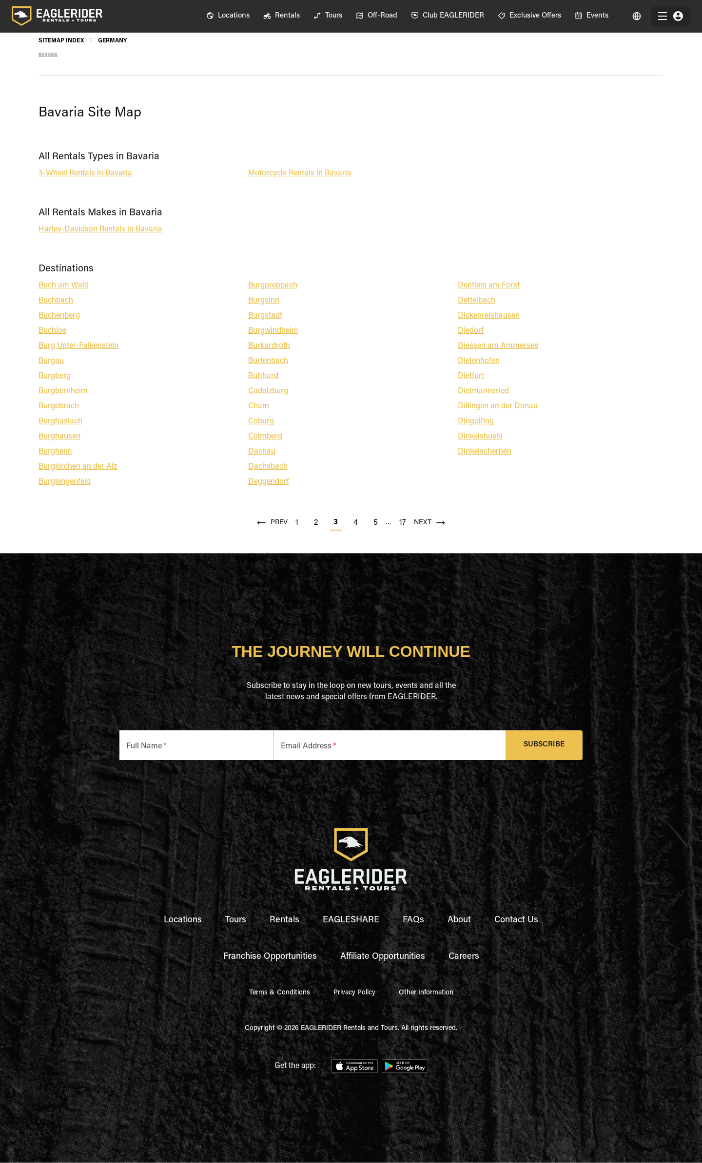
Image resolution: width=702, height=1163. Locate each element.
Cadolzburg (268, 391)
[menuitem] (227, 16)
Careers (463, 957)
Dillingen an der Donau (498, 406)
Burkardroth (269, 346)
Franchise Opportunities (270, 957)
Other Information (426, 993)
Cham (258, 406)
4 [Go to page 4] (356, 523)
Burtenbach (268, 361)
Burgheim (55, 452)
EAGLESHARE (351, 920)
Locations (183, 920)
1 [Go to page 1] (297, 523)
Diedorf (471, 331)
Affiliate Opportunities (382, 957)
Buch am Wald (64, 285)
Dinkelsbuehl (480, 436)
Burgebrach (59, 406)
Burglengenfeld (65, 482)
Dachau (261, 452)
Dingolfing (476, 421)
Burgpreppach (272, 285)
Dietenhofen (479, 361)
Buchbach (56, 301)
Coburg (261, 421)
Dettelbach (476, 301)
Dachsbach (268, 467)
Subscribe (544, 745)
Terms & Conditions (279, 993)
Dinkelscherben (484, 452)
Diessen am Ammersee (498, 346)
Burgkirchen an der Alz (78, 467)
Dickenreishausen (489, 316)
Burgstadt (265, 316)
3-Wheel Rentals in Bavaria (85, 173)
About (459, 920)
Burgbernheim (63, 391)
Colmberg (265, 436)
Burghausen (59, 436)
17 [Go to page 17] (402, 523)
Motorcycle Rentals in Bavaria (299, 173)
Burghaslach (60, 421)
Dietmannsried (483, 391)
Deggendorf (268, 482)
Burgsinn (263, 301)
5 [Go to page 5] (376, 523)
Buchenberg (59, 316)
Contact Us (516, 920)
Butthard (263, 376)
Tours (235, 920)
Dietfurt (471, 376)
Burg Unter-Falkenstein (78, 346)
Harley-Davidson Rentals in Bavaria (100, 229)
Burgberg (55, 376)
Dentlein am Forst (489, 285)
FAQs (413, 920)
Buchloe (52, 331)
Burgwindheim (273, 331)
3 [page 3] (336, 522)
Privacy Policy (354, 993)
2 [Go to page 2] (316, 523)
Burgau (51, 361)
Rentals (284, 920)
